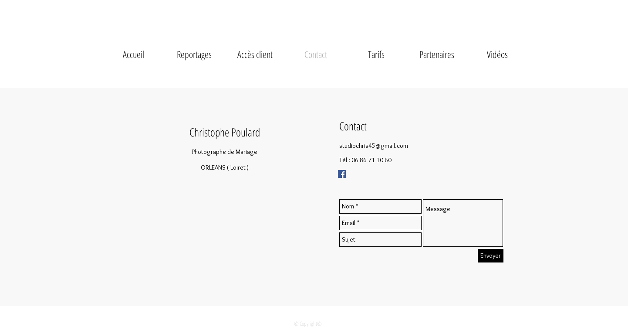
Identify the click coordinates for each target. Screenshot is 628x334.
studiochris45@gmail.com (373, 146)
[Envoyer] (490, 255)
